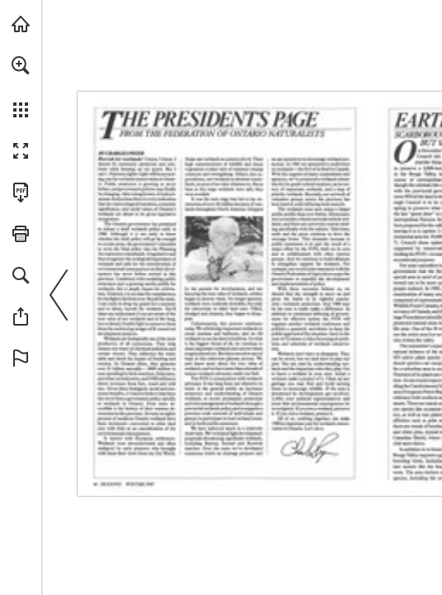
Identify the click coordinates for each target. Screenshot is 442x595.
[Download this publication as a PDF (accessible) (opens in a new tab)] (20, 192)
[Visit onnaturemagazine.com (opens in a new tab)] (20, 24)
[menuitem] (20, 87)
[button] (20, 65)
